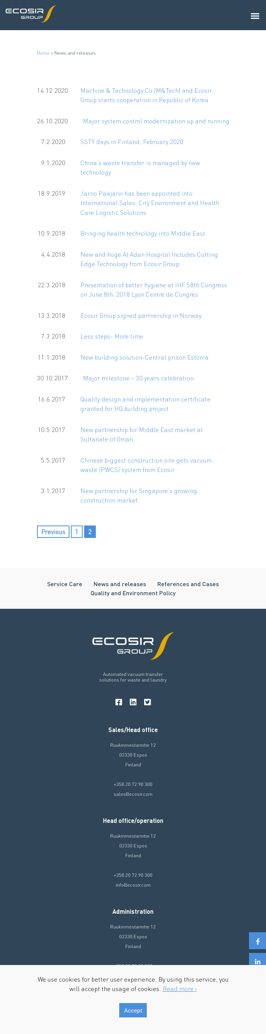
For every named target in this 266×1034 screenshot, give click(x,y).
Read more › (180, 988)
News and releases (120, 584)
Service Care (64, 584)
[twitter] (147, 702)
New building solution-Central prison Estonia (144, 357)
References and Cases (188, 584)
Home (43, 52)
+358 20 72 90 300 (133, 784)
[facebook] (118, 702)
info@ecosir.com (133, 884)
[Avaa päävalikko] (255, 15)
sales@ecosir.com (133, 793)
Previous (53, 531)
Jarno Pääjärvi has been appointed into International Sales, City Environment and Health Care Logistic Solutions (149, 202)
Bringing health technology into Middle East (142, 233)
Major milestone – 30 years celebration (138, 378)
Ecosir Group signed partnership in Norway (140, 315)
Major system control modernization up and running (156, 120)
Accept (133, 1010)
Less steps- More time (111, 336)
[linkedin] (133, 702)
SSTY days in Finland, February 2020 (131, 141)
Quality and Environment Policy (133, 593)
